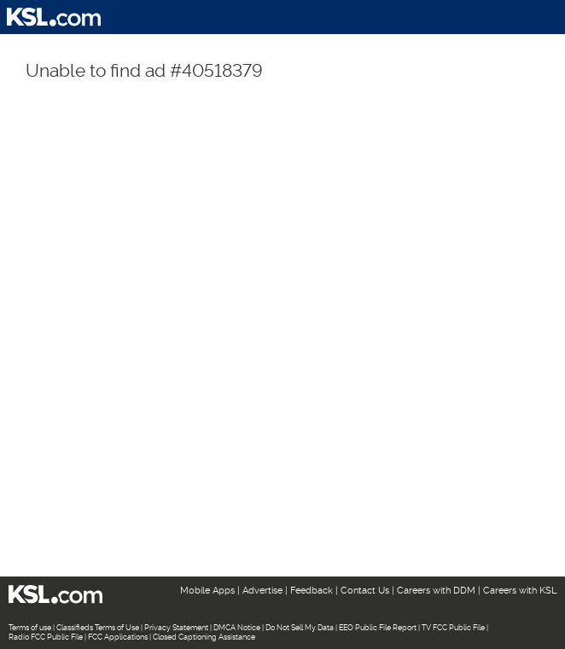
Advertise (262, 590)
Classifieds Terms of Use (97, 627)
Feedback (311, 590)
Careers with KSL (519, 590)
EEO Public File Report (377, 627)
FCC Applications (118, 637)
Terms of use (30, 627)
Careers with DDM (436, 590)
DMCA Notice (236, 627)
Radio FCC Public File (46, 637)
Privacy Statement (176, 627)
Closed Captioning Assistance (204, 637)
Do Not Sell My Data (299, 627)
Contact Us (365, 590)
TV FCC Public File (453, 627)
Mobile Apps (207, 590)
